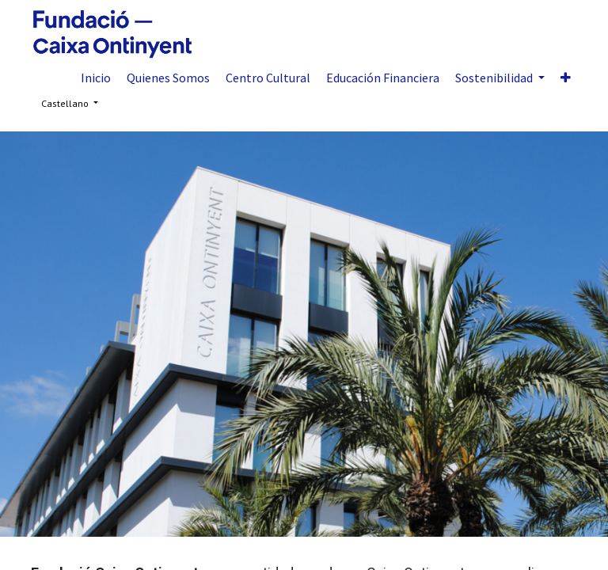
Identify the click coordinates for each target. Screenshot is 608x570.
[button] (565, 77)
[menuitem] (95, 77)
